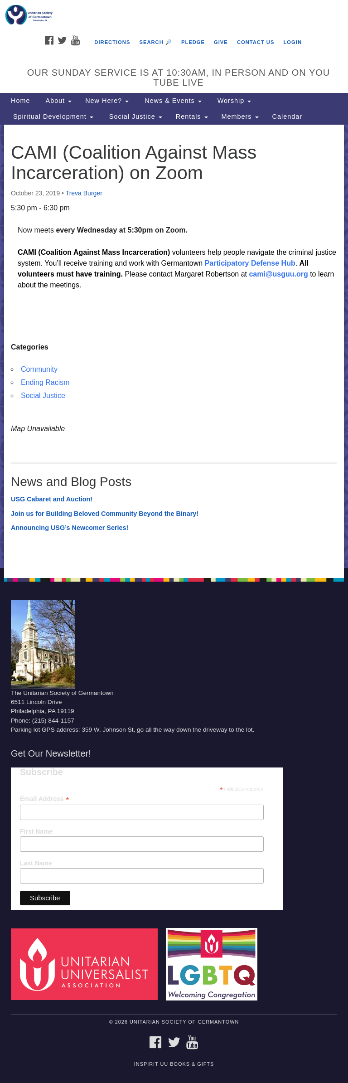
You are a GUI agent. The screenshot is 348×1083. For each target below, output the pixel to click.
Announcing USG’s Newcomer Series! (69, 527)
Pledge (193, 42)
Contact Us (256, 42)
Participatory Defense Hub (250, 263)
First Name (36, 831)
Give (221, 42)
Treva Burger (84, 193)
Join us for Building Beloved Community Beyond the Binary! (104, 513)
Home (20, 100)
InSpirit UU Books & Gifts (174, 1064)
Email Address (44, 799)
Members (240, 116)
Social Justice (134, 116)
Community (39, 369)
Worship (233, 100)
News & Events (172, 100)
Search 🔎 (155, 42)
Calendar (287, 116)
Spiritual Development (52, 116)
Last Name (36, 863)
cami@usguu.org (278, 274)
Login (293, 42)
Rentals (192, 116)
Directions (112, 42)
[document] (174, 346)
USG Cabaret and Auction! (51, 499)
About (58, 100)
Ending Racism (45, 382)
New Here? (107, 100)
